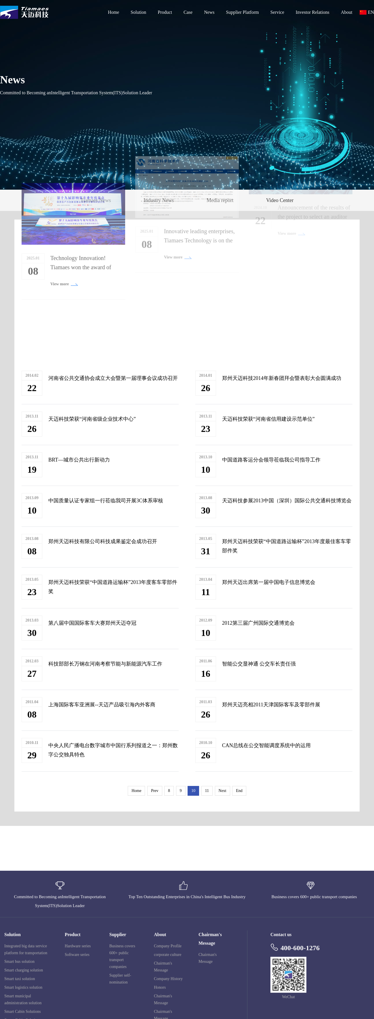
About (346, 12)
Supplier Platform (242, 12)
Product (165, 12)
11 (207, 791)
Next (222, 791)
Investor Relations (312, 12)
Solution (138, 12)
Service (277, 12)
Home (113, 12)
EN (371, 12)
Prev (155, 791)
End (239, 791)
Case (188, 12)
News (209, 12)
